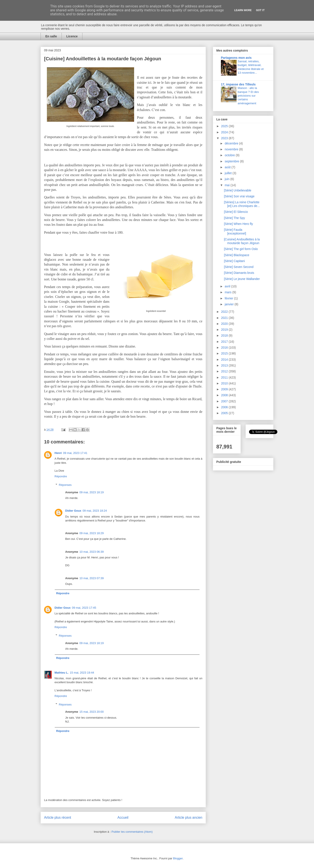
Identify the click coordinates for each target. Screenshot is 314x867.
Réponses (65, 484)
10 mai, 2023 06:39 (91, 551)
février (229, 298)
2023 (225, 138)
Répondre (61, 476)
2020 (225, 323)
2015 (225, 353)
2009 (225, 389)
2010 (225, 383)
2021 (225, 318)
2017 (225, 341)
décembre (232, 143)
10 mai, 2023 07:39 (91, 578)
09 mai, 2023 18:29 (91, 533)
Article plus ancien (188, 817)
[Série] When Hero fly (238, 224)
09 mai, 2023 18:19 (91, 492)
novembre (232, 149)
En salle (51, 36)
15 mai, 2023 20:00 (91, 711)
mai (227, 185)
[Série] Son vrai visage (239, 196)
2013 (225, 365)
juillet (228, 173)
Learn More (243, 10)
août (228, 167)
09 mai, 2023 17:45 (84, 607)
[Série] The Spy (234, 218)
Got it (260, 10)
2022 (225, 311)
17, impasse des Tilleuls (238, 84)
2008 (225, 395)
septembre (232, 161)
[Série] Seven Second (238, 267)
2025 (225, 126)
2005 (225, 413)
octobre (230, 155)
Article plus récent (57, 817)
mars (228, 292)
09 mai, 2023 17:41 (75, 453)
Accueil (123, 817)
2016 (225, 347)
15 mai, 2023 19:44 (82, 672)
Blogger (178, 858)
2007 (225, 401)
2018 (225, 335)
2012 (225, 371)
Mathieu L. (61, 672)
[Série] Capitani (234, 261)
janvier (229, 304)
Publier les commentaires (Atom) (132, 831)
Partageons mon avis (236, 57)
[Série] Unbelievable (237, 190)
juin (227, 179)
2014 (225, 359)
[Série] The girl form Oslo (241, 249)
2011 (225, 377)
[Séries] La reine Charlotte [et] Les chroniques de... (242, 204)
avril (228, 286)
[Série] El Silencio (236, 212)
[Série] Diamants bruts (239, 273)
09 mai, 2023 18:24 (95, 510)
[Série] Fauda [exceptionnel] (235, 231)
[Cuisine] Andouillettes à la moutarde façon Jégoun (242, 241)
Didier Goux (73, 510)
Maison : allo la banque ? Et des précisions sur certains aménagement (248, 95)
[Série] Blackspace (236, 255)
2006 (225, 407)
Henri (58, 453)
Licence (72, 36)
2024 (225, 132)
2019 (225, 329)
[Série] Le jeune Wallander (242, 279)
